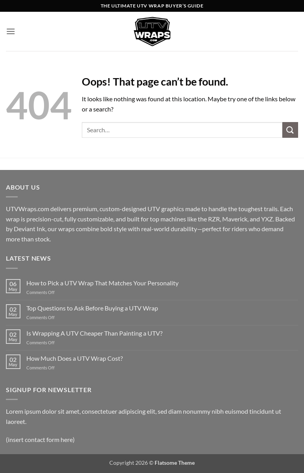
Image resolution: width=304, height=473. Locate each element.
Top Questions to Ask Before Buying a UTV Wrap (92, 308)
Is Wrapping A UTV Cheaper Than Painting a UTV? (94, 333)
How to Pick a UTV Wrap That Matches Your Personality (102, 283)
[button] (10, 31)
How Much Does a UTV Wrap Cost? (74, 358)
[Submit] (290, 129)
